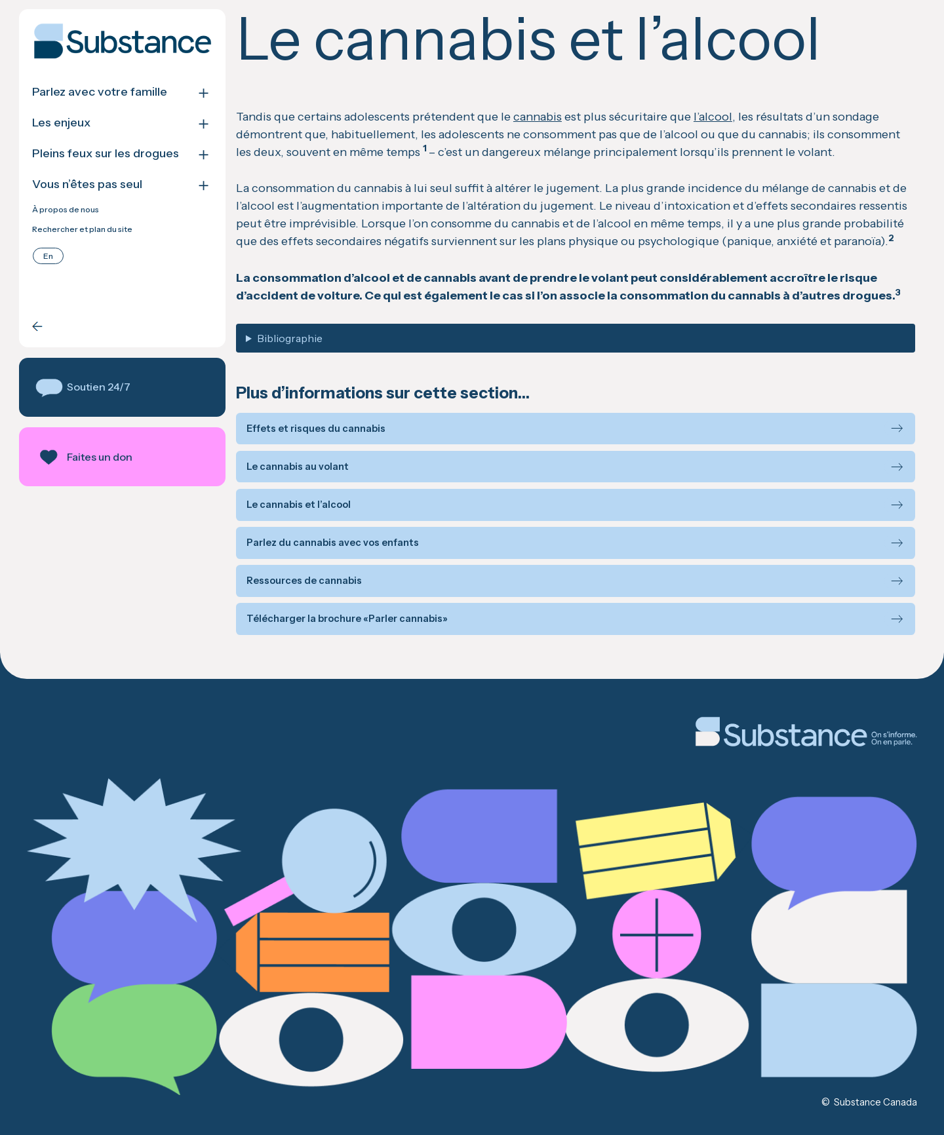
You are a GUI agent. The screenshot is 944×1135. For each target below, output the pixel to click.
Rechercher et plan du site (82, 229)
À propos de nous (65, 209)
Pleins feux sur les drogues (105, 154)
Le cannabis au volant (297, 466)
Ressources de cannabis (304, 581)
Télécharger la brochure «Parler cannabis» (347, 619)
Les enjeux (61, 123)
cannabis (537, 116)
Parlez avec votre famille (99, 92)
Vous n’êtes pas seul (87, 184)
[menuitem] (48, 256)
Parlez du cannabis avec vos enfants (332, 542)
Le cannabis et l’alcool (298, 504)
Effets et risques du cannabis (315, 428)
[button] (122, 387)
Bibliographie (290, 338)
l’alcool (713, 116)
